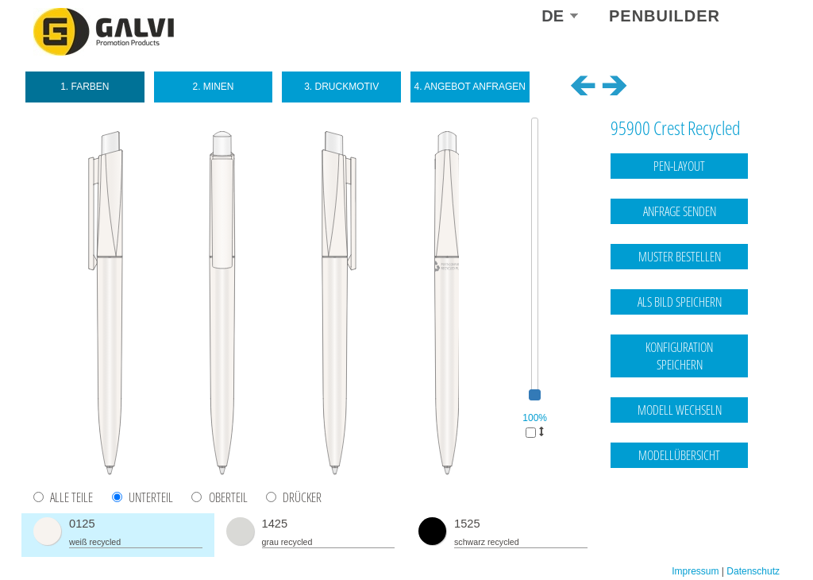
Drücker (302, 498)
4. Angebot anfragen (470, 86)
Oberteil (228, 498)
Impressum (695, 519)
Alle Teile (71, 498)
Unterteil (151, 498)
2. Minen (212, 86)
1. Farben (84, 86)
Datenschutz (753, 519)
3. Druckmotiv (341, 86)
